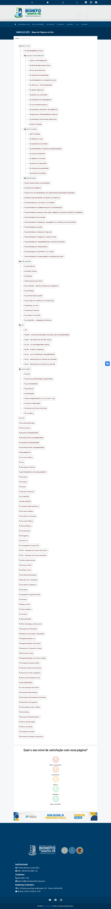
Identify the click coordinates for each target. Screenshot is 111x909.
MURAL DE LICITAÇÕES (39, 95)
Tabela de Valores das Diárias (31, 668)
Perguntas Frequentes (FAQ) (30, 594)
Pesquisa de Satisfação (29, 629)
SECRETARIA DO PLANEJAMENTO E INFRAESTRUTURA (44, 256)
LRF (77, 24)
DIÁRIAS (29, 276)
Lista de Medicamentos (39, 105)
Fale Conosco (25, 428)
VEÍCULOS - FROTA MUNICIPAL (41, 85)
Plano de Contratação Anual (30, 678)
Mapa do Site (25, 604)
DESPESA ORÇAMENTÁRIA (30, 443)
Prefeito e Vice (26, 570)
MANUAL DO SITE (32, 305)
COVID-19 (24, 541)
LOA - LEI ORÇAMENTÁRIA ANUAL (38, 345)
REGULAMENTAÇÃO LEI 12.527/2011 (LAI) (40, 398)
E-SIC (23, 418)
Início (17, 38)
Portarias (24, 482)
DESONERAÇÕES (27, 682)
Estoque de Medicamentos (30, 717)
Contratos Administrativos (30, 506)
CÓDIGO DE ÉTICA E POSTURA (36, 408)
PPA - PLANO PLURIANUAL (35, 349)
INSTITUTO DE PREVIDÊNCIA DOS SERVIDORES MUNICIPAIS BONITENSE (50, 193)
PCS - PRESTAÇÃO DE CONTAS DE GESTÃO (40, 364)
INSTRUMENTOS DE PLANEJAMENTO (33, 472)
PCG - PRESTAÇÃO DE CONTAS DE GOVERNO (41, 359)
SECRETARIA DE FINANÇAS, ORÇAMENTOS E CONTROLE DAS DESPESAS (51, 222)
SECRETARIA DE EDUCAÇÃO (35, 217)
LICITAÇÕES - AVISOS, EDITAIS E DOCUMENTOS (42, 286)
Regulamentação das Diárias (31, 643)
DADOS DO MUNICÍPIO (39, 163)
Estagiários (25, 536)
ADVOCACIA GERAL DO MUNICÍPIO (38, 183)
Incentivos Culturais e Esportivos (32, 736)
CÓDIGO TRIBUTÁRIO (33, 403)
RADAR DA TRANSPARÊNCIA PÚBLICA (44, 114)
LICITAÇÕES (25, 496)
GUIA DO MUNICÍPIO (38, 154)
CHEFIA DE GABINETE (33, 188)
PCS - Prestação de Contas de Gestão (34, 555)
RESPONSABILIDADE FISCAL (41, 65)
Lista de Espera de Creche (30, 687)
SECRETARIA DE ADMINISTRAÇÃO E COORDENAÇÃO (44, 207)
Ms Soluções (47, 906)
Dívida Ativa (25, 712)
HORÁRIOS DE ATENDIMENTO (41, 100)
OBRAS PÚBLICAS (37, 90)
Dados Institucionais (28, 560)
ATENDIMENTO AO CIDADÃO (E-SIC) (43, 80)
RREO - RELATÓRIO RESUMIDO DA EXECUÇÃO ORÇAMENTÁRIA (47, 335)
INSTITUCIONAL (51, 24)
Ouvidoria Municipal (27, 423)
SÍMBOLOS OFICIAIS (38, 158)
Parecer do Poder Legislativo (30, 673)
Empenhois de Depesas (29, 702)
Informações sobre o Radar (30, 707)
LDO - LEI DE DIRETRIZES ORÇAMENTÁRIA (40, 354)
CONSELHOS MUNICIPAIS (40, 75)
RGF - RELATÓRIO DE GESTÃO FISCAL (39, 340)
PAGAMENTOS (26, 452)
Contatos (24, 614)
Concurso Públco (27, 457)
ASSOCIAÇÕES (26, 619)
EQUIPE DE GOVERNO (38, 173)
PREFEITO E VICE (37, 139)
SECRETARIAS (61, 24)
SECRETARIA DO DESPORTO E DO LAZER (40, 252)
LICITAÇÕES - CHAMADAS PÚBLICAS (38, 320)
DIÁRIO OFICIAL (31, 271)
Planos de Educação (28, 722)
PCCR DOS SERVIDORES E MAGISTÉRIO (39, 379)
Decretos (24, 477)
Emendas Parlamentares (29, 692)
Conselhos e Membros (28, 585)
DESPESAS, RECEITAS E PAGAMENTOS (44, 109)
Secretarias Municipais (28, 575)
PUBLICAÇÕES (70, 24)
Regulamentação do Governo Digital (33, 658)
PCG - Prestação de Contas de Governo (34, 550)
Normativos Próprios (28, 467)
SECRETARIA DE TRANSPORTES (37, 247)
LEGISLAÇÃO (84, 24)
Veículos (24, 599)
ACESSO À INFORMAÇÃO (38, 24)
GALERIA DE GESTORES (39, 144)
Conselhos (30, 413)
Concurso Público (27, 521)
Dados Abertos (26, 609)
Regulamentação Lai (28, 638)
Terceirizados (25, 531)
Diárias (23, 487)
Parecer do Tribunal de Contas (31, 648)
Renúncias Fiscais (27, 653)
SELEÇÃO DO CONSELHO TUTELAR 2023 (40, 301)
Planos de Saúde (26, 727)
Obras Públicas (26, 526)
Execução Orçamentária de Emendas (33, 697)
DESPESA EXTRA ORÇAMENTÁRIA (32, 447)
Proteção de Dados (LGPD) (30, 663)
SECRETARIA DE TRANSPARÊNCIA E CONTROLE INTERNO (45, 242)
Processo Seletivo (27, 511)
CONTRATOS (30, 266)
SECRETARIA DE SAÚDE (34, 227)
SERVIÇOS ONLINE (32, 310)
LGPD (28, 374)
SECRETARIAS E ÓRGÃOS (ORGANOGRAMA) (46, 149)
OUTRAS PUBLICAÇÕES (34, 296)
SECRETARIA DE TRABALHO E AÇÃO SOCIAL (41, 237)
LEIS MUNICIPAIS (32, 384)
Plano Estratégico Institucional (31, 624)
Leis (22, 462)
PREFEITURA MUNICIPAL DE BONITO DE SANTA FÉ (43, 198)
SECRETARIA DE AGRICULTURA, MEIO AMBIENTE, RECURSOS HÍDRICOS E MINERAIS (54, 212)
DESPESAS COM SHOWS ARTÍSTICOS (44, 119)
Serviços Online (26, 565)
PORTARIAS (30, 291)
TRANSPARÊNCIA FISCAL (24, 24)
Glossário (24, 590)
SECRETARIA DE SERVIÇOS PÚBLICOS (39, 232)
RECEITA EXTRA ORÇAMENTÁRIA (32, 438)
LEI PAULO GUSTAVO (33, 315)
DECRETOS (30, 389)
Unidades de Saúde (27, 731)
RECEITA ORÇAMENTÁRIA (29, 433)
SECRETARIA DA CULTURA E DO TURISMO (40, 203)
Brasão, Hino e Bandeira (29, 580)
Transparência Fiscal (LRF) (30, 545)
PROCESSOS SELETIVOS (34, 281)
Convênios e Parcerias (28, 516)
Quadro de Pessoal (27, 492)
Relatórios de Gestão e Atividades (32, 634)
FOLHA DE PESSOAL (38, 70)
